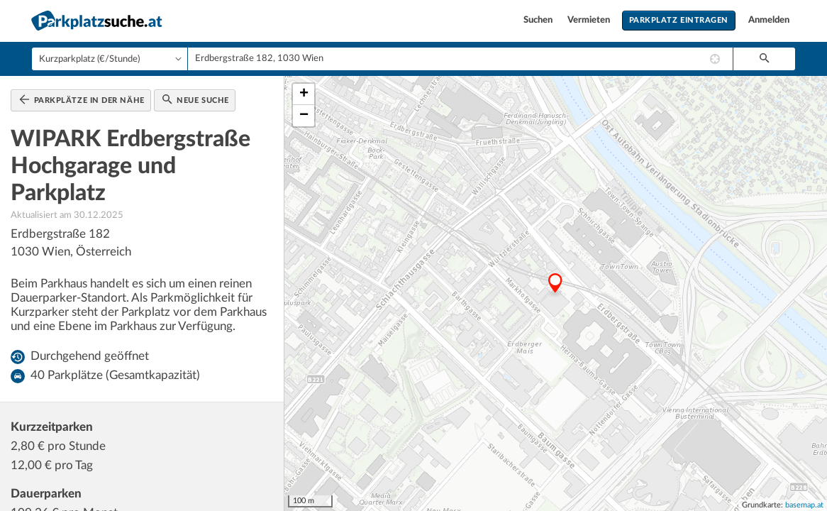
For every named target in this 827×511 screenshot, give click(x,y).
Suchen (539, 20)
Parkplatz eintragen (678, 20)
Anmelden (768, 20)
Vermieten (589, 20)
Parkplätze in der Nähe (82, 99)
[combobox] (460, 59)
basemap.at (804, 505)
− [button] (304, 115)
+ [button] (304, 94)
